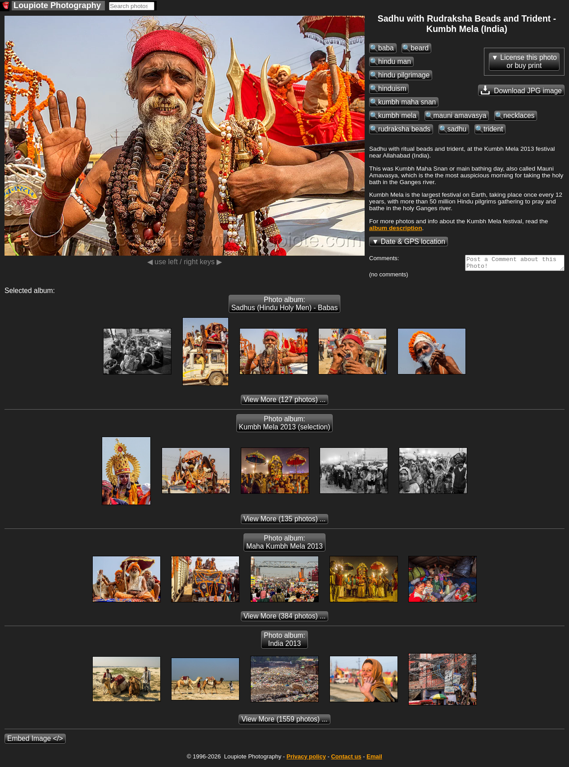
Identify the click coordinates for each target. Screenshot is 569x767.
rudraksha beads (404, 129)
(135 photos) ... (285, 521)
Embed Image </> (35, 741)
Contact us (346, 759)
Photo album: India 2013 (284, 642)
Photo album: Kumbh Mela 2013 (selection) (284, 425)
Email (374, 759)
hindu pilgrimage (403, 75)
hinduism (392, 88)
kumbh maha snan (407, 102)
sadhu (457, 129)
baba (386, 48)
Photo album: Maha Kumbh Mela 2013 (284, 545)
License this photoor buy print (528, 61)
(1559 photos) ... (284, 722)
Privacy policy (305, 759)
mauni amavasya (460, 115)
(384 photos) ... (285, 619)
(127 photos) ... (285, 402)
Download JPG (521, 90)
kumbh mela (397, 115)
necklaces (518, 115)
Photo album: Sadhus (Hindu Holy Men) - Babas (284, 306)
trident (493, 129)
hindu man (394, 61)
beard (420, 48)
